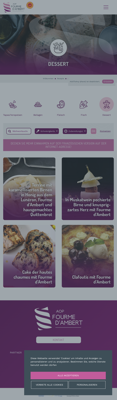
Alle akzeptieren (68, 375)
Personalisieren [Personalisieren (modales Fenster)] (87, 384)
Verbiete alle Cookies (49, 384)
